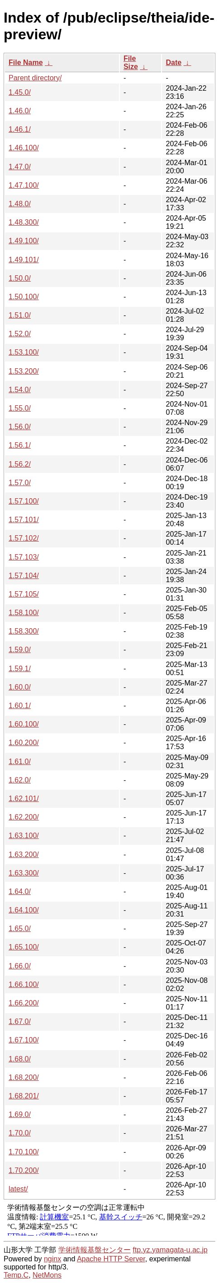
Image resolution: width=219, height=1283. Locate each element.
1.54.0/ (20, 390)
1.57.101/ (24, 519)
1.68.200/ (24, 1077)
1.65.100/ (24, 947)
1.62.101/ (24, 798)
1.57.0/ (20, 482)
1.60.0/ (20, 687)
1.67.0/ (20, 1021)
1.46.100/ (24, 148)
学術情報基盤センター (94, 1250)
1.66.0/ (20, 966)
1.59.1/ (20, 668)
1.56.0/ (20, 427)
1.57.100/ (24, 501)
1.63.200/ (24, 854)
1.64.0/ (20, 891)
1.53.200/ (24, 371)
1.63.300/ (24, 873)
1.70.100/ (24, 1152)
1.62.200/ (24, 817)
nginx (52, 1259)
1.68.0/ (20, 1059)
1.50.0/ (20, 278)
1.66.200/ (24, 1003)
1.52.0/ (20, 334)
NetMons (47, 1275)
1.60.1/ (20, 705)
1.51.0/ (20, 315)
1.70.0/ (20, 1133)
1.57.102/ (24, 538)
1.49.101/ (24, 260)
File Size (131, 62)
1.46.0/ (20, 111)
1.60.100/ (24, 724)
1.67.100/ (24, 1040)
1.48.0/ (20, 204)
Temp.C (16, 1275)
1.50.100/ (24, 297)
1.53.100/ (24, 352)
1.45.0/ (20, 92)
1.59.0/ (20, 649)
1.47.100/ (24, 185)
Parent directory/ (35, 78)
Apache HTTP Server (111, 1259)
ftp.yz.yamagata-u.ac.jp (170, 1250)
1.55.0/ (20, 408)
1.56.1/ (20, 445)
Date (173, 62)
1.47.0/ (20, 167)
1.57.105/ (24, 594)
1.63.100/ (24, 835)
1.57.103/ (24, 557)
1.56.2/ (20, 464)
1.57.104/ (24, 575)
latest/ (18, 1189)
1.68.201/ (24, 1096)
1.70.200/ (24, 1170)
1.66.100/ (24, 984)
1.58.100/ (24, 612)
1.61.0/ (20, 761)
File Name (26, 62)
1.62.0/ (20, 780)
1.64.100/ (24, 910)
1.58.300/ (24, 631)
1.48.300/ (24, 222)
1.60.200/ (24, 742)
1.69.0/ (20, 1114)
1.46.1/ (20, 129)
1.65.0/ (20, 928)
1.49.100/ (24, 241)
